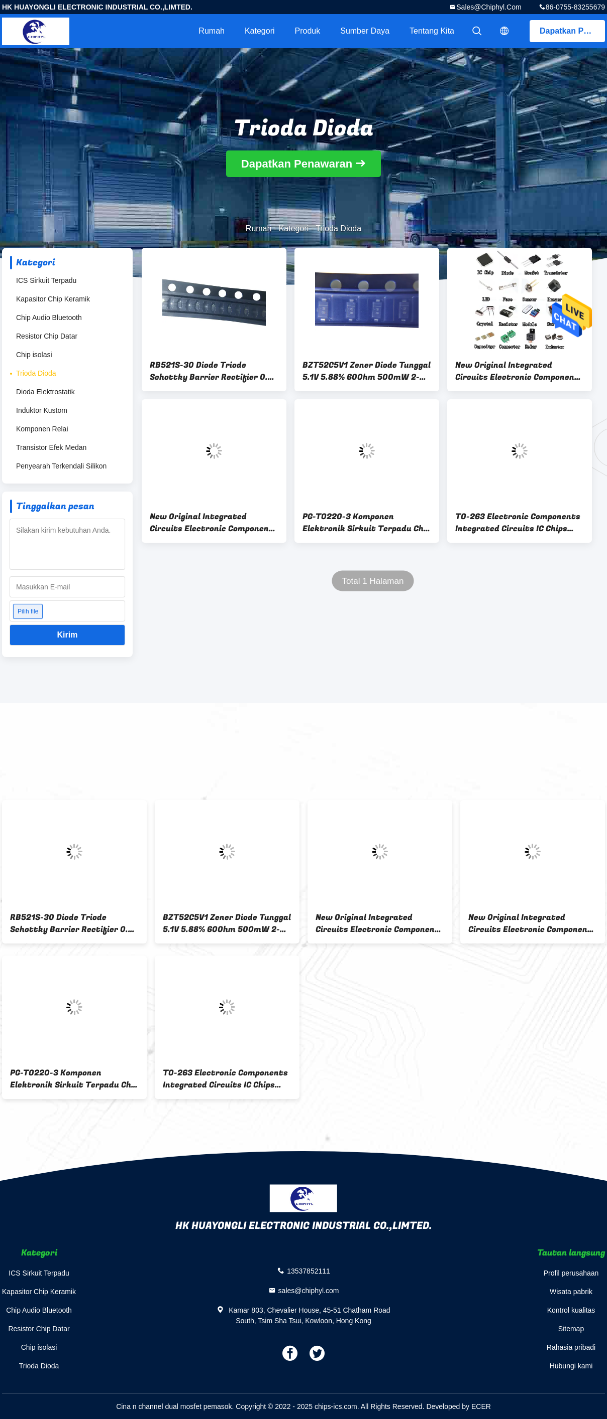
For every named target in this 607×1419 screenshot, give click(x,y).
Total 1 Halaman (373, 581)
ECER (481, 1406)
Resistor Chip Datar (46, 336)
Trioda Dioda (36, 373)
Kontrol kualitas (571, 1310)
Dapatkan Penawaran (572, 31)
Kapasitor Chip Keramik (53, 299)
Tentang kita (432, 31)
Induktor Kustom (41, 410)
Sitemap (571, 1329)
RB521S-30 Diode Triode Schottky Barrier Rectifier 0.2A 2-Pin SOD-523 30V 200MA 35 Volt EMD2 (214, 371)
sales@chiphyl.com (488, 7)
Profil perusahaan (571, 1273)
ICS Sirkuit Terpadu (46, 280)
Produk (308, 31)
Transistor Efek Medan (51, 447)
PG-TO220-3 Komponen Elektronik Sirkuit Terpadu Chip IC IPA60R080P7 (366, 523)
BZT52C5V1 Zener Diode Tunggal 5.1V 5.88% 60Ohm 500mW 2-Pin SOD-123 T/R (366, 371)
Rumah (211, 31)
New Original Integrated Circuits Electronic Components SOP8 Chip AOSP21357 (519, 371)
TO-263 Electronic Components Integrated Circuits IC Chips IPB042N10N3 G (517, 523)
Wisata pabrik (571, 1292)
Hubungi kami (571, 1366)
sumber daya (364, 31)
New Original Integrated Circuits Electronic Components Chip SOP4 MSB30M (214, 523)
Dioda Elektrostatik (45, 392)
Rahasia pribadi (571, 1347)
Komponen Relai (42, 429)
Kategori (260, 31)
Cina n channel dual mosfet (158, 1406)
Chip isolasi (34, 355)
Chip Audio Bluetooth (49, 317)
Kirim (67, 634)
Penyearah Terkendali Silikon (61, 466)
